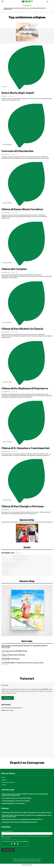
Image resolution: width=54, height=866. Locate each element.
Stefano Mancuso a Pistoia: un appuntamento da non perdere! (21, 819)
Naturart (4, 96)
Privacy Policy (16, 861)
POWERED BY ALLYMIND (34, 860)
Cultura (4, 86)
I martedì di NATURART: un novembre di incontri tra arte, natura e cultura (22, 663)
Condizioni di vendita (31, 861)
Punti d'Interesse (7, 144)
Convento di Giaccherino (17, 150)
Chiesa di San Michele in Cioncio (22, 328)
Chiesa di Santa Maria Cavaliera (22, 209)
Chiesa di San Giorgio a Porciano (22, 506)
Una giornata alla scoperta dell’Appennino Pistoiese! (19, 822)
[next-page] (52, 9)
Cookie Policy (23, 861)
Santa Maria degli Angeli (17, 92)
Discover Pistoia (5, 154)
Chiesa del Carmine (14, 268)
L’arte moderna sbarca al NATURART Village (14, 651)
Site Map (39, 861)
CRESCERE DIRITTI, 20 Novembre (10, 659)
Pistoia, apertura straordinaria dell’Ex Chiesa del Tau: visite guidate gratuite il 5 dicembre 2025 (25, 8)
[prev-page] (2, 9)
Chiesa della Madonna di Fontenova (24, 388)
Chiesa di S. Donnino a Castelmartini (25, 448)
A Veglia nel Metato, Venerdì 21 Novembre (13, 655)
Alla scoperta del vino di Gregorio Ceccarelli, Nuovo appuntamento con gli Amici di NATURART (26, 815)
